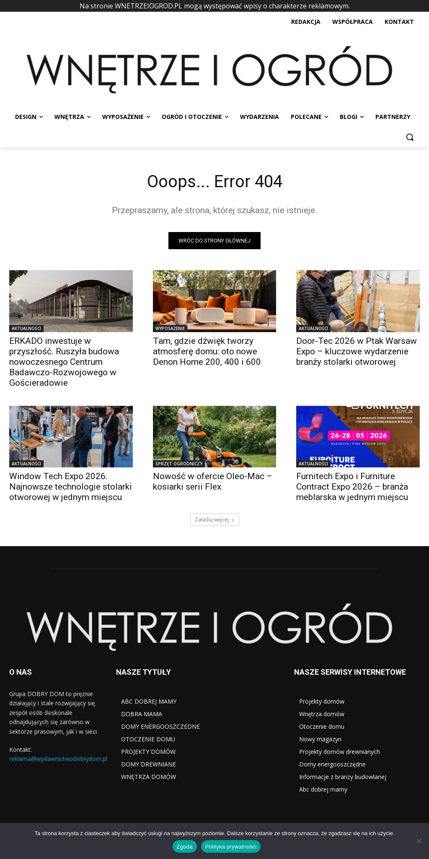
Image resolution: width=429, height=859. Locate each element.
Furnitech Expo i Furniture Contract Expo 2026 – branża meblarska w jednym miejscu (352, 486)
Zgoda (185, 847)
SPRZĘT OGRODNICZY (178, 464)
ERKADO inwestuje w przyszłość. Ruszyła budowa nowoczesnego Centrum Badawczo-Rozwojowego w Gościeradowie (64, 362)
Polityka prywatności (231, 847)
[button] (410, 137)
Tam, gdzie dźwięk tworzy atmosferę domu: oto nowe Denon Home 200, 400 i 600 (207, 351)
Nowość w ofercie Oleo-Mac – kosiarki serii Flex (212, 481)
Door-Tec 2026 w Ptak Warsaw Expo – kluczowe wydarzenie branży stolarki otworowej (356, 351)
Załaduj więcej (215, 519)
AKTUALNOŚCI (26, 328)
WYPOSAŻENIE (170, 328)
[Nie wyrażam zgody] (418, 841)
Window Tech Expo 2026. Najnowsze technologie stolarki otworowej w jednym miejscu (70, 486)
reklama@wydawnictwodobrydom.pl (58, 759)
